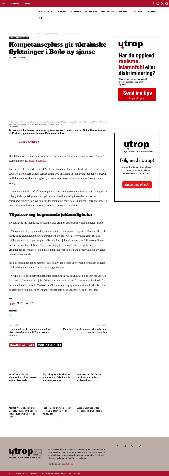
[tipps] (137, 104)
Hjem (11, 33)
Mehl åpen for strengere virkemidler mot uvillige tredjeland (85, 330)
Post (12, 303)
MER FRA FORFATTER (49, 344)
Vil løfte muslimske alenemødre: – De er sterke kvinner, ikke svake (22, 377)
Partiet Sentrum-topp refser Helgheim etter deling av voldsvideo (57, 411)
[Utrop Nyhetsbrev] (137, 200)
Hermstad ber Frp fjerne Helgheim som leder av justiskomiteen (89, 377)
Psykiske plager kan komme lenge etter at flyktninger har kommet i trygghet (57, 377)
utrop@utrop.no (67, 464)
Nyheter (19, 33)
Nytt (26, 33)
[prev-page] (57, 422)
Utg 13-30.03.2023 (21, 38)
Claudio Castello (18, 57)
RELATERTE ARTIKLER (22, 344)
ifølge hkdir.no (37, 160)
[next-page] (61, 422)
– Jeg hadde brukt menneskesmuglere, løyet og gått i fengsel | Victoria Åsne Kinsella (30, 332)
